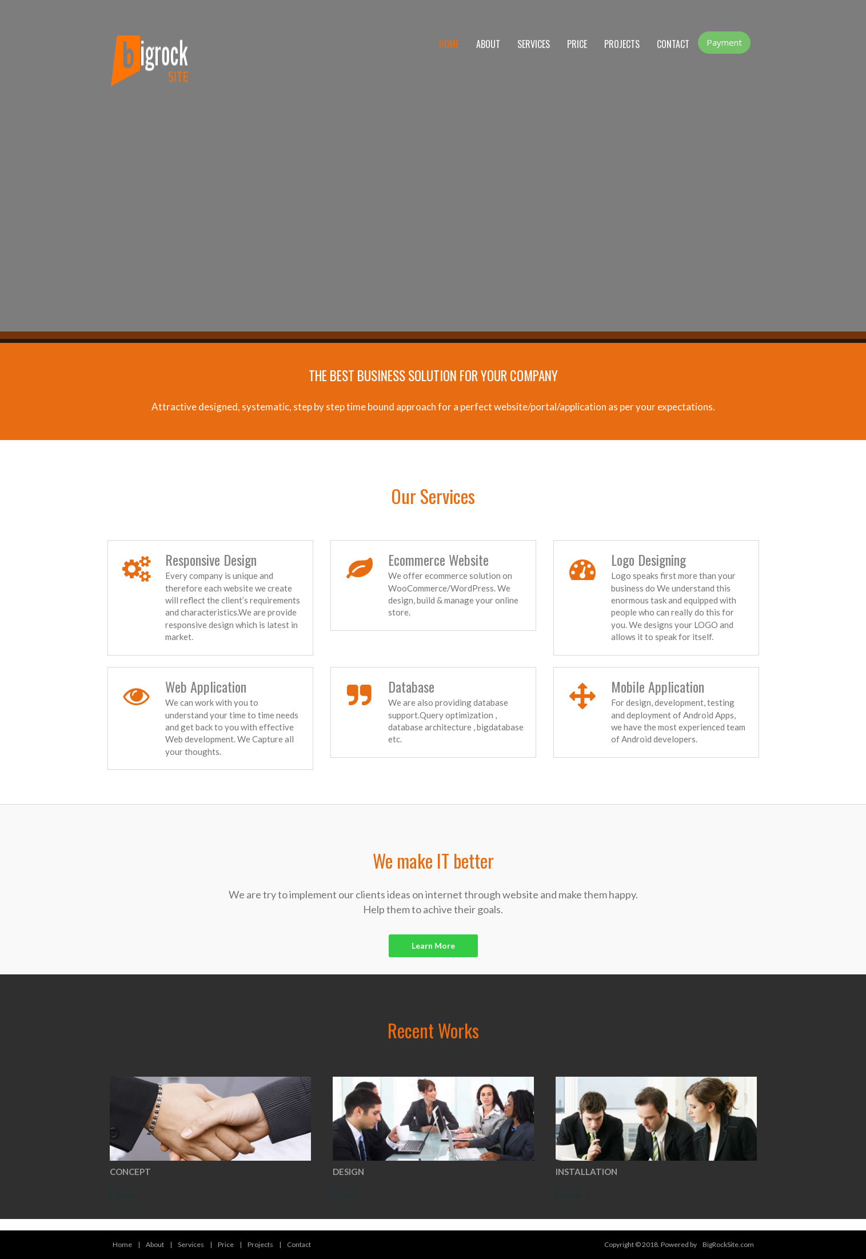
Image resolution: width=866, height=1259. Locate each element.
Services (533, 44)
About (488, 44)
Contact (673, 44)
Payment (724, 42)
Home (449, 44)
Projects (622, 44)
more (125, 1195)
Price (577, 44)
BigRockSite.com (728, 1244)
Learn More (433, 945)
